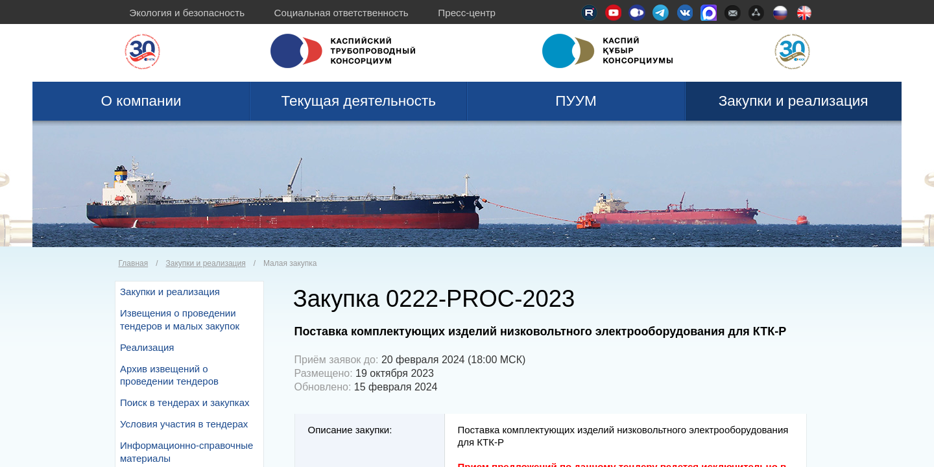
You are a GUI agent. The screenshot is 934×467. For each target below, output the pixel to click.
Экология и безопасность (187, 12)
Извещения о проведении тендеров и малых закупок (179, 319)
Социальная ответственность (341, 12)
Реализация (147, 347)
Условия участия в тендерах (184, 423)
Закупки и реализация (793, 101)
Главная (134, 263)
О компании (141, 101)
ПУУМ (576, 101)
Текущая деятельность (359, 101)
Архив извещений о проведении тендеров (169, 375)
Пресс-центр (467, 12)
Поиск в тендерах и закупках (185, 402)
